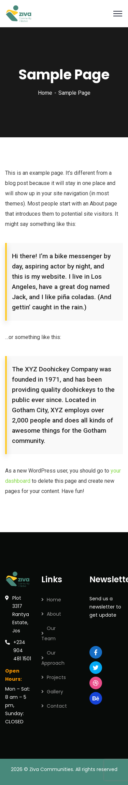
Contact (57, 706)
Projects (56, 677)
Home (45, 93)
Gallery (55, 691)
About (54, 614)
